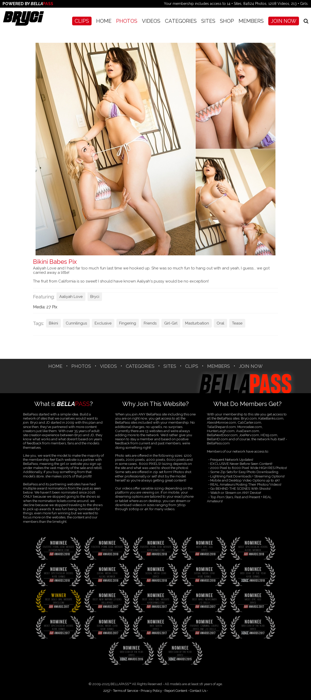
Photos (126, 21)
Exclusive (103, 323)
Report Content (175, 691)
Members (251, 21)
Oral (220, 323)
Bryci (94, 296)
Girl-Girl (170, 323)
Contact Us (198, 691)
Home (104, 21)
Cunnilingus (76, 323)
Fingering (127, 323)
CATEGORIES (181, 21)
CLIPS (82, 21)
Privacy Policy (151, 691)
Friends (150, 323)
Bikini (53, 323)
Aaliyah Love (71, 296)
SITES (208, 21)
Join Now (283, 21)
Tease (237, 323)
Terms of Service (125, 691)
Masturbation (197, 323)
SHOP (227, 21)
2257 (106, 691)
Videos (151, 21)
